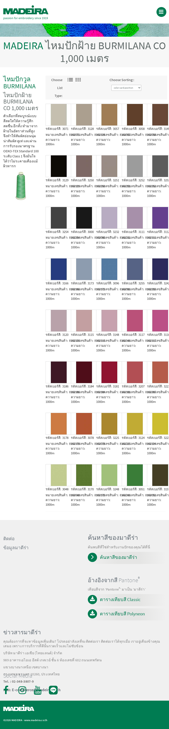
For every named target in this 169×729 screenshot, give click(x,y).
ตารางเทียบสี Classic (120, 599)
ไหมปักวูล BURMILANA (19, 82)
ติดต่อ (9, 539)
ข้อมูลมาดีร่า (16, 548)
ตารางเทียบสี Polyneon (122, 614)
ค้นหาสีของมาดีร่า (118, 557)
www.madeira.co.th (35, 720)
